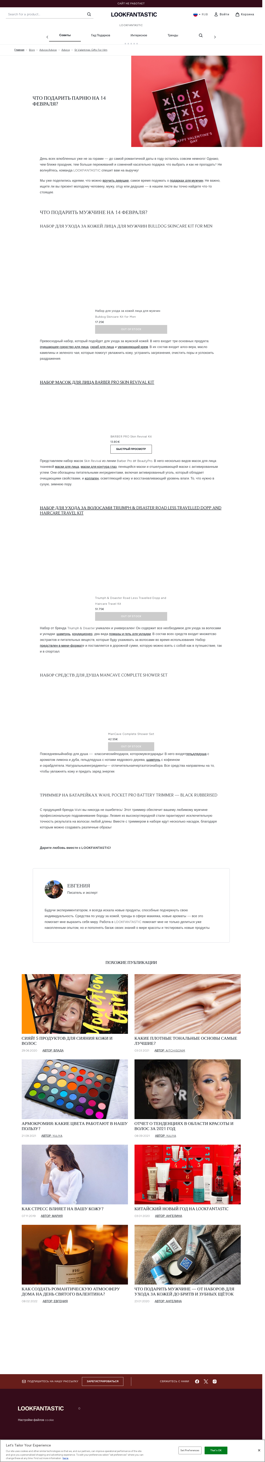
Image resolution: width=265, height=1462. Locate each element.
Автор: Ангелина (168, 1269)
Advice (66, 47)
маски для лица (67, 494)
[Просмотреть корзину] (244, 14)
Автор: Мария (52, 1269)
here (65, 1458)
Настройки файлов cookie (36, 1420)
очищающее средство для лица (64, 344)
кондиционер (82, 662)
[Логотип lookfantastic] (134, 14)
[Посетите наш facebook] (197, 1382)
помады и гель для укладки (130, 662)
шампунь (63, 662)
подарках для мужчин (186, 178)
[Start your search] (49, 14)
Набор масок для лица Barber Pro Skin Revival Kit (97, 379)
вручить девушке (116, 178)
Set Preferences (189, 1450)
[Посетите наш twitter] (205, 1382)
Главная (19, 47)
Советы (65, 35)
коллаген (92, 506)
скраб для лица (102, 344)
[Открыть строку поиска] (200, 35)
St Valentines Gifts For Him (90, 47)
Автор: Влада (53, 1104)
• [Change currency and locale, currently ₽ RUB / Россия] (200, 14)
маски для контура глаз (99, 494)
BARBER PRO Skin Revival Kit (116, 464)
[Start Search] (89, 14)
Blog (32, 47)
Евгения (78, 939)
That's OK (216, 1450)
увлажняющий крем (133, 344)
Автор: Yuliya (51, 1189)
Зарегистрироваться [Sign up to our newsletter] (102, 1382)
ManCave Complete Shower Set (118, 787)
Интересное (139, 35)
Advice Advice (48, 47)
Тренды (173, 35)
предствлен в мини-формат (61, 673)
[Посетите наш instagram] (214, 1382)
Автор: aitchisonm (170, 1104)
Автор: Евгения (55, 1355)
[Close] (259, 1450)
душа (202, 808)
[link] (222, 14)
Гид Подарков (100, 35)
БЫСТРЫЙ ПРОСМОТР (131, 476)
